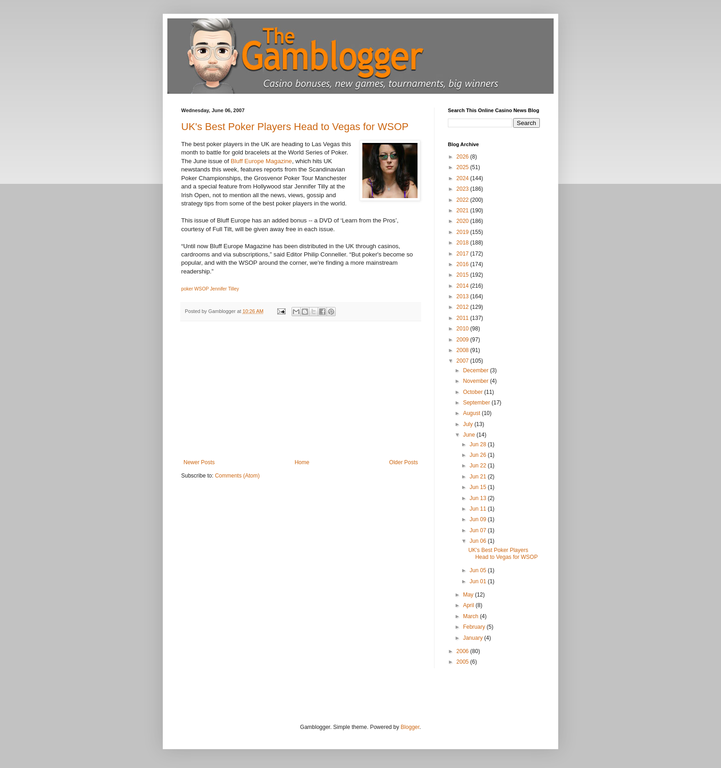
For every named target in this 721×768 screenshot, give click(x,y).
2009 (463, 339)
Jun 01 (478, 581)
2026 (463, 157)
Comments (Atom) (237, 475)
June (469, 435)
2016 (463, 264)
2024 (463, 178)
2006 (463, 651)
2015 (463, 275)
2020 (463, 221)
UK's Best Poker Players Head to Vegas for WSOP (295, 126)
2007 (463, 361)
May (469, 595)
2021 (463, 210)
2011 (463, 318)
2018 (463, 242)
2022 (463, 200)
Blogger (410, 727)
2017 (463, 253)
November (476, 381)
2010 (463, 328)
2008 (463, 350)
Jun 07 (478, 530)
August (472, 413)
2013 (463, 296)
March (471, 616)
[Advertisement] (301, 390)
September (477, 402)
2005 (463, 662)
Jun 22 (478, 465)
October (473, 392)
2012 (463, 307)
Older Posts (403, 462)
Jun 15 (478, 487)
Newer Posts (199, 462)
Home (302, 462)
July (469, 424)
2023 (463, 189)
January (473, 638)
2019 (463, 232)
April (469, 605)
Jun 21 (478, 476)
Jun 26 (478, 455)
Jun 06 (478, 541)
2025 (463, 167)
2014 (463, 286)
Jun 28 (478, 444)
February (474, 627)
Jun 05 (478, 570)
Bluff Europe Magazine (261, 161)
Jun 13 (478, 498)
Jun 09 (478, 519)
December (476, 370)
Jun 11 (478, 509)
